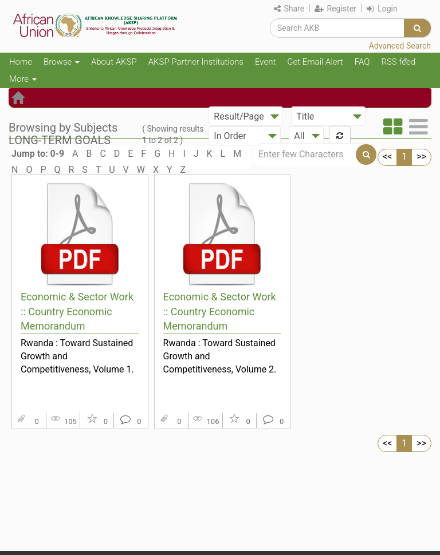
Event (265, 62)
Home (20, 62)
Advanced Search (400, 45)
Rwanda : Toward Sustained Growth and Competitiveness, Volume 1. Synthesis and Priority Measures (77, 356)
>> (421, 156)
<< (387, 156)
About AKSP (114, 62)
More (23, 79)
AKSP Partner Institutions (195, 62)
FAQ (362, 62)
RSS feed (398, 62)
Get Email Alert (315, 62)
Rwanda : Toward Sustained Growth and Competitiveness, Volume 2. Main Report (220, 356)
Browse (62, 62)
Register (335, 8)
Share (289, 8)
